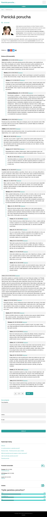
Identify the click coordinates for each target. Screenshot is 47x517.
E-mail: (3, 419)
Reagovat (20, 60)
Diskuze (3, 445)
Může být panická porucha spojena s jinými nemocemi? (14, 453)
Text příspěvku (4, 402)
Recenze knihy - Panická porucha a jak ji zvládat (12, 450)
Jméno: (3, 414)
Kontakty (23, 514)
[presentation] (11, 426)
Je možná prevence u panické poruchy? (10, 448)
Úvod (2, 9)
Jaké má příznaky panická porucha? (9, 455)
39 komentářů (6, 22)
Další (28, 393)
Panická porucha (5, 458)
